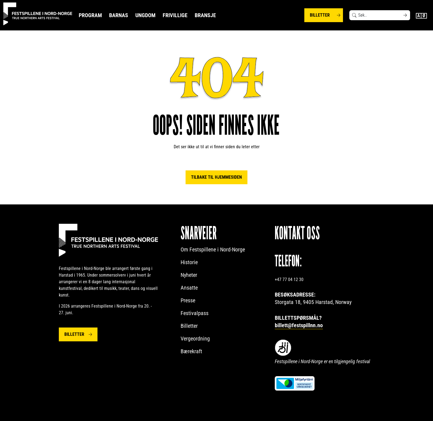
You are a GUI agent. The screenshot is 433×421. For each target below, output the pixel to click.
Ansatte (189, 287)
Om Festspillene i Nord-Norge (213, 249)
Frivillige (175, 15)
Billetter (320, 15)
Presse (188, 300)
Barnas (118, 15)
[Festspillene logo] (37, 13)
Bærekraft (191, 351)
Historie (189, 262)
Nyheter (189, 275)
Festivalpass (194, 313)
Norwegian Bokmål (424, 16)
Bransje (205, 15)
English (418, 16)
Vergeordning (195, 338)
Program (90, 15)
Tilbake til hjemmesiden (216, 177)
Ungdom (145, 15)
